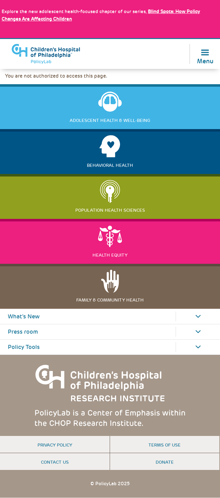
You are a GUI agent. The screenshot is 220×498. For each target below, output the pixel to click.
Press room (23, 331)
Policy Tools (24, 347)
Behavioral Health (110, 165)
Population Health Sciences (110, 210)
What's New (24, 316)
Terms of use (164, 445)
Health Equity (110, 255)
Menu (205, 60)
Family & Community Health (110, 300)
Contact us (55, 462)
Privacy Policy (55, 445)
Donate (165, 462)
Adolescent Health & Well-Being (110, 120)
